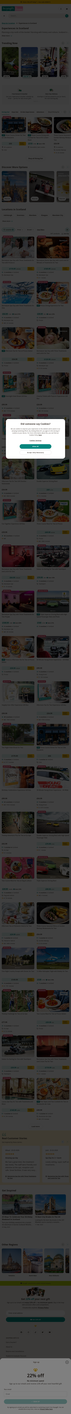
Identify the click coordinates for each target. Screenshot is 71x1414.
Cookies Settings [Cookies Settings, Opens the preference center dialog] (35, 440)
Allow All (35, 446)
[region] (35, 439)
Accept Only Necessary (35, 452)
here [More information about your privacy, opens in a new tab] (40, 435)
